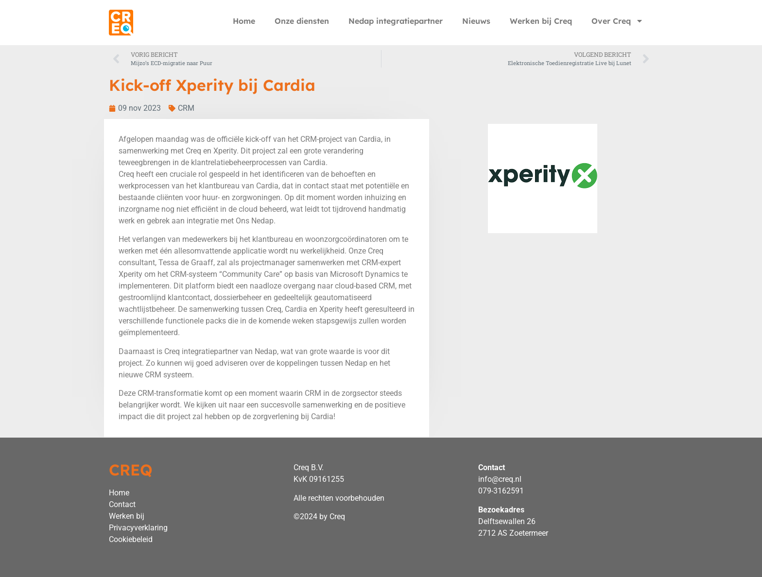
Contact (122, 504)
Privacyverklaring (138, 527)
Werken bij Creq (541, 21)
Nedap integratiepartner (395, 21)
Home (244, 21)
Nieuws (476, 21)
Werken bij (126, 516)
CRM (186, 108)
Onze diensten (302, 21)
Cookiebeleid (131, 539)
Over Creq (617, 21)
